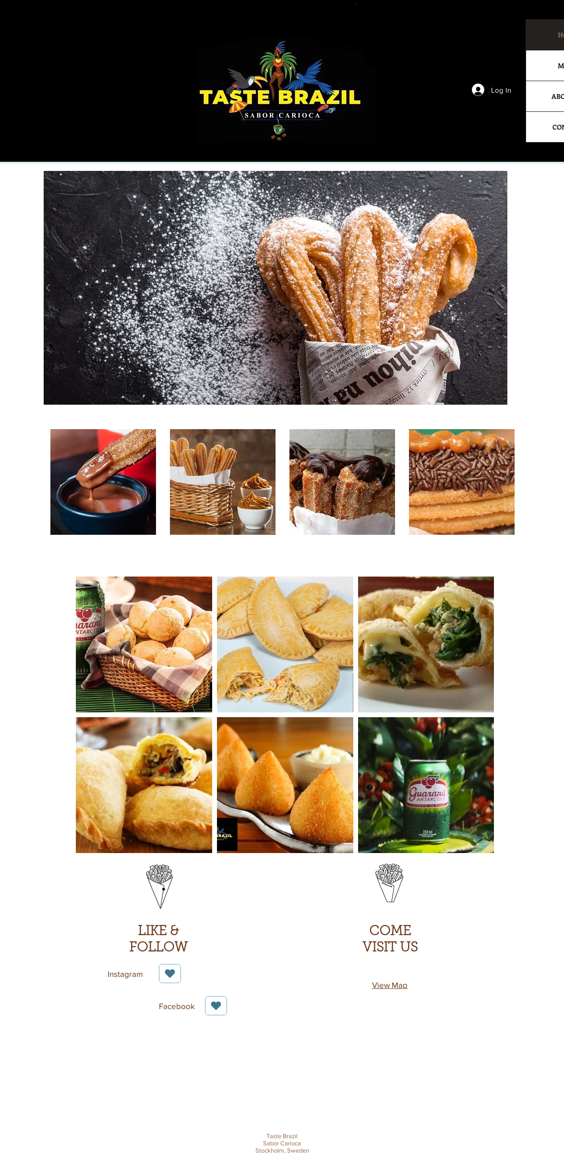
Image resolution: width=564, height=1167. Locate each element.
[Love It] (170, 973)
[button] (275, 288)
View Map (390, 984)
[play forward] (505, 482)
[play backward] (59, 482)
